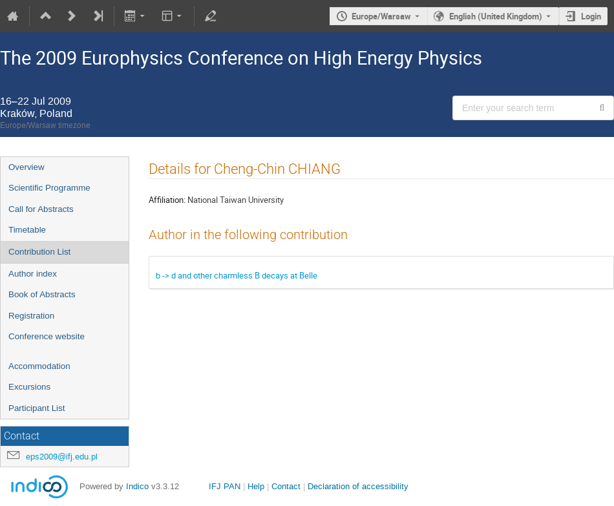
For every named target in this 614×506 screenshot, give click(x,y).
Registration (31, 316)
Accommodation (39, 366)
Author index (32, 274)
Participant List (36, 408)
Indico (137, 486)
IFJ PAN (224, 486)
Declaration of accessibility (358, 486)
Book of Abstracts (42, 294)
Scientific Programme (49, 188)
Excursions (29, 387)
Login (591, 16)
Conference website (46, 336)
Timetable (27, 230)
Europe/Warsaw (381, 16)
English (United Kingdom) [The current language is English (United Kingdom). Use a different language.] (495, 16)
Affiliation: (167, 200)
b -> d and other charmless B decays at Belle (236, 275)
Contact (286, 486)
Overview (26, 167)
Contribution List (39, 252)
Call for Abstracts (41, 209)
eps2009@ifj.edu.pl (62, 456)
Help (256, 486)
